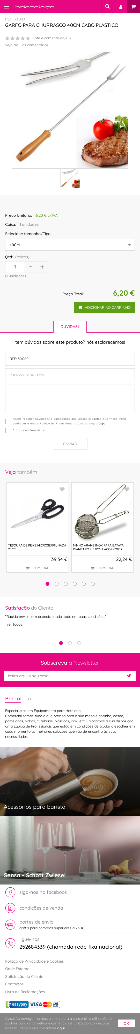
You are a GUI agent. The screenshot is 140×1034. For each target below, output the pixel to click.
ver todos (14, 624)
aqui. (61, 1028)
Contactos (14, 983)
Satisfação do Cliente (24, 976)
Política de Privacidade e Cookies (34, 961)
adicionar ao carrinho (104, 307)
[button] (47, 584)
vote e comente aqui (50, 38)
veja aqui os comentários (26, 45)
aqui (103, 423)
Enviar (70, 443)
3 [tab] (79, 643)
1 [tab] (61, 643)
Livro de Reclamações (25, 991)
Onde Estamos (18, 968)
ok (126, 1023)
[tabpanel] (70, 616)
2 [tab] (70, 643)
